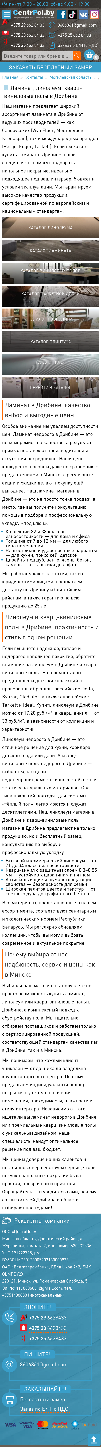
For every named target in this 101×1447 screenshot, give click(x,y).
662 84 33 (28, 25)
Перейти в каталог (50, 389)
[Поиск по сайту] (77, 56)
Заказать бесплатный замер (51, 68)
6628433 (48, 1319)
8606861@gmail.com (77, 25)
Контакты (38, 79)
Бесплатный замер (42, 1401)
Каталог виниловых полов (50, 272)
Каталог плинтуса (50, 343)
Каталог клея (50, 363)
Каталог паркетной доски (50, 295)
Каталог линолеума (50, 229)
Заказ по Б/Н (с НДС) (78, 45)
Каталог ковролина (51, 320)
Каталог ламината (50, 252)
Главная (11, 79)
